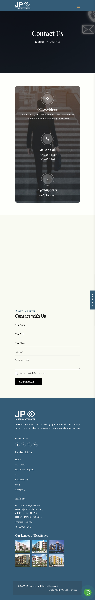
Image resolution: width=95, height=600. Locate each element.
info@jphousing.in (47, 195)
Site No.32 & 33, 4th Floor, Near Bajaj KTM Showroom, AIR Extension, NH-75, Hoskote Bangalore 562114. (26, 521)
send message (28, 382)
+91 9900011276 (47, 158)
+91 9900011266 (47, 155)
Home (39, 41)
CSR (12, 485)
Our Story (16, 473)
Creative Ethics (69, 590)
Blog (13, 497)
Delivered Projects (21, 479)
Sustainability (17, 491)
